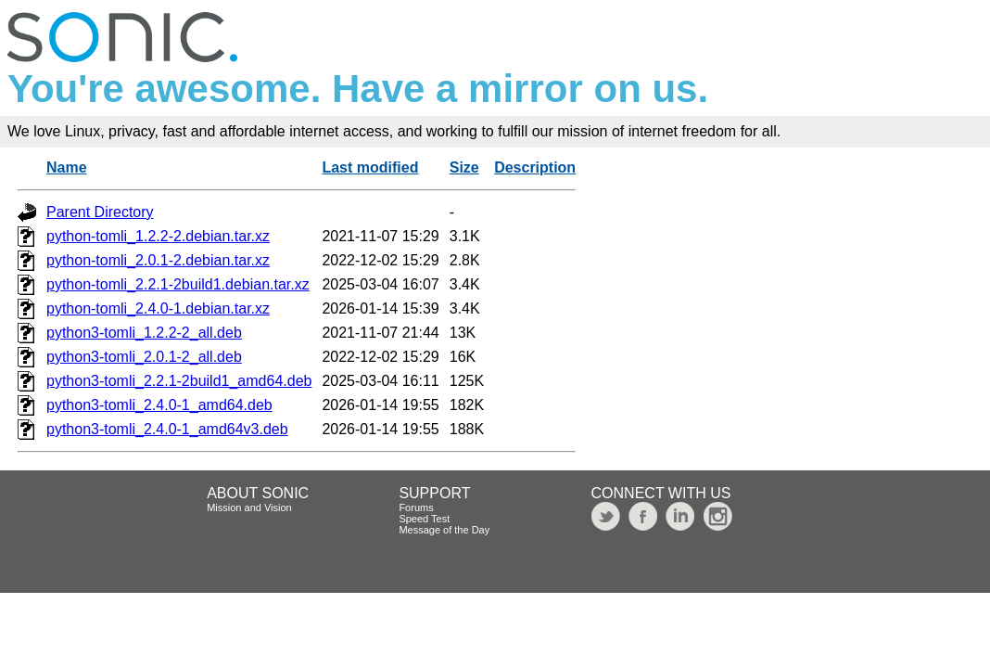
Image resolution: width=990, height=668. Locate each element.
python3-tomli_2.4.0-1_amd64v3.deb (167, 429)
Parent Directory (100, 212)
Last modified (370, 167)
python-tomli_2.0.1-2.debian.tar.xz (158, 260)
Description (535, 167)
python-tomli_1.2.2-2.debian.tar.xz (158, 236)
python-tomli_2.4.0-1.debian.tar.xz (158, 308)
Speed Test (424, 518)
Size (464, 167)
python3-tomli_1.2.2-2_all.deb (144, 332)
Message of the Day (444, 529)
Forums (416, 507)
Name (66, 167)
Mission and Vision (249, 507)
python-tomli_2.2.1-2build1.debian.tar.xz (178, 284)
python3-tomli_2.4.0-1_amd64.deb (159, 405)
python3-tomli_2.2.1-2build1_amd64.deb (178, 381)
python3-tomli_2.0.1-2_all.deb (144, 357)
